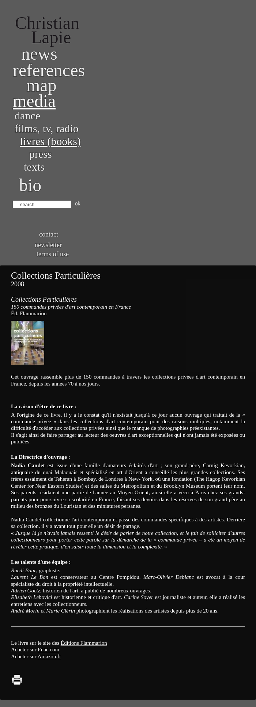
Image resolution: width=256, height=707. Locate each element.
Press (40, 154)
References (49, 70)
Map (41, 85)
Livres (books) (50, 141)
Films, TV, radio (47, 128)
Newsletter (48, 245)
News (39, 53)
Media (34, 101)
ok (77, 203)
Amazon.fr (49, 656)
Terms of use (53, 254)
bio (30, 185)
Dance (27, 115)
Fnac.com (48, 649)
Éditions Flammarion (84, 643)
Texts (34, 167)
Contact (48, 234)
